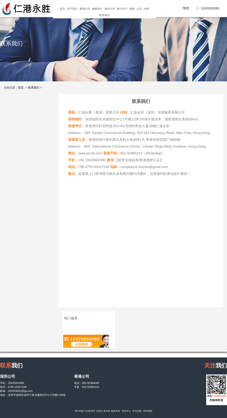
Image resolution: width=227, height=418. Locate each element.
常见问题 (136, 411)
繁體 (186, 8)
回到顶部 (147, 411)
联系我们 (104, 15)
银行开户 (122, 8)
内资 (146, 8)
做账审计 (97, 8)
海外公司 (109, 8)
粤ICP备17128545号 (85, 411)
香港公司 (84, 8)
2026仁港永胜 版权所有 (108, 411)
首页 (62, 8)
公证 (139, 8)
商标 (132, 8)
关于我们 (72, 8)
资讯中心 (126, 411)
